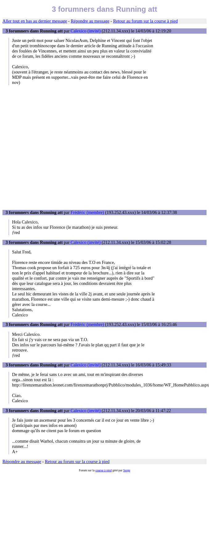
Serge (126, 470)
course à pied (103, 470)
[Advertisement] (58, 147)
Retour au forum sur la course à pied (145, 21)
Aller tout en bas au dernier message (34, 21)
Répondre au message (90, 21)
